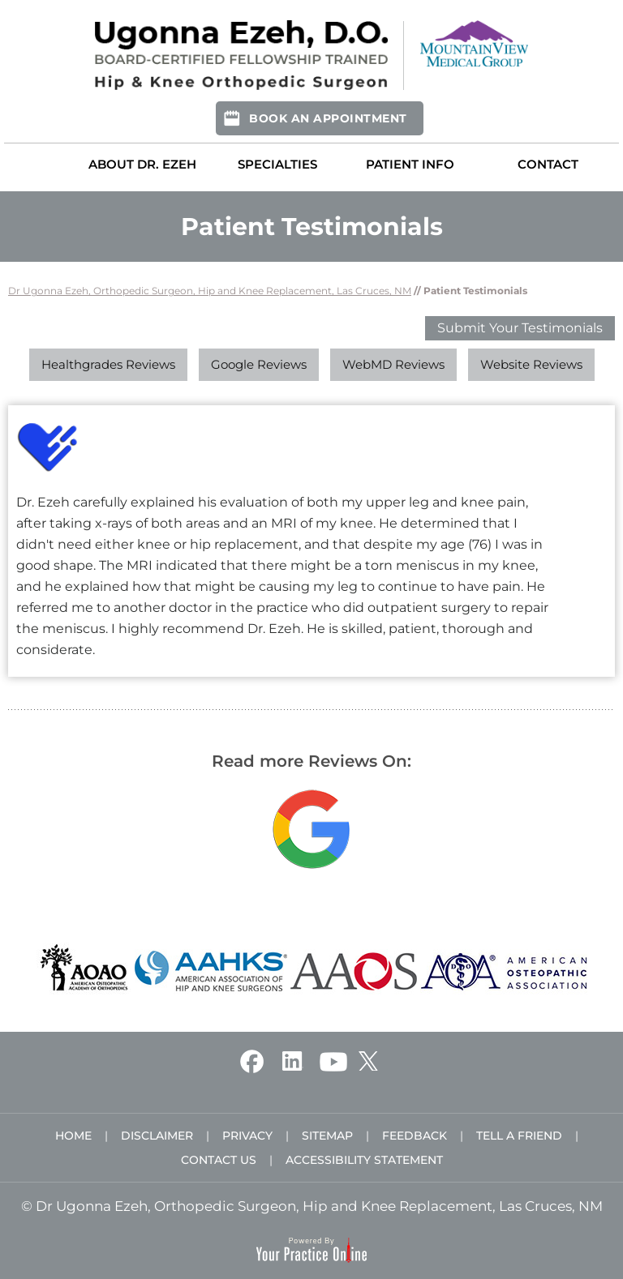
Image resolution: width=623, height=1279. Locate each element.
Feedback (414, 1135)
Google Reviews (259, 364)
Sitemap (327, 1135)
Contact (548, 164)
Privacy (247, 1135)
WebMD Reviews (393, 364)
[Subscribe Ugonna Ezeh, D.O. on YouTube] (333, 1060)
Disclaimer (157, 1135)
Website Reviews (531, 364)
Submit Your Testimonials (520, 328)
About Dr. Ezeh (142, 164)
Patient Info (410, 164)
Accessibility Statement (364, 1160)
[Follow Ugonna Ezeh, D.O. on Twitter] (368, 1060)
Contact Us (218, 1160)
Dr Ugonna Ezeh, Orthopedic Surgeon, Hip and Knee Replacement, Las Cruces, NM (209, 290)
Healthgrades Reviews (108, 364)
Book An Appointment (328, 118)
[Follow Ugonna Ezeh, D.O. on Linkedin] (291, 1060)
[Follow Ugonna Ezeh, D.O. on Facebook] (251, 1060)
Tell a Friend (519, 1135)
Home (37, 163)
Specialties (277, 164)
